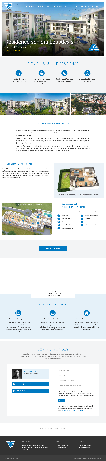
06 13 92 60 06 (21, 391)
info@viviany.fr (85, 448)
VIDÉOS (67, 7)
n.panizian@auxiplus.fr (23, 384)
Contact (95, 7)
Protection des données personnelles (91, 458)
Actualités (74, 7)
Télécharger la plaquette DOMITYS (55, 248)
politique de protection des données (73, 410)
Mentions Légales (77, 458)
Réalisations (58, 7)
